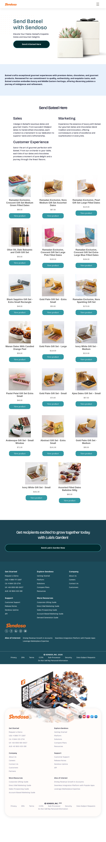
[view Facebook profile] (11, 631)
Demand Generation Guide (47, 618)
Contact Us (73, 584)
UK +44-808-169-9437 (14, 587)
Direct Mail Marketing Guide (48, 606)
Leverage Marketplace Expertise (36, 641)
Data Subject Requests (86, 657)
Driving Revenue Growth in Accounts (38, 638)
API (6, 614)
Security (68, 657)
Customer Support (12, 602)
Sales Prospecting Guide (47, 610)
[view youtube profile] (25, 631)
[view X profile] (6, 631)
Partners (12, 771)
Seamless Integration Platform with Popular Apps (75, 638)
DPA (23, 657)
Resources (41, 591)
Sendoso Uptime (11, 610)
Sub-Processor (54, 657)
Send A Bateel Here (31, 44)
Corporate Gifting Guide (46, 602)
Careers (72, 580)
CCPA (41, 657)
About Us (73, 576)
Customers (73, 587)
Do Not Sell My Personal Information (53, 661)
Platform (40, 580)
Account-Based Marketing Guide (50, 614)
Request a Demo (11, 576)
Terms (31, 657)
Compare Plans (43, 587)
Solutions (41, 584)
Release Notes (11, 606)
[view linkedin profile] (16, 631)
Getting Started (43, 576)
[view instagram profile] (20, 631)
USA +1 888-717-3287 (13, 580)
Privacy (14, 657)
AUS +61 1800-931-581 (13, 591)
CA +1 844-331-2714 (13, 584)
